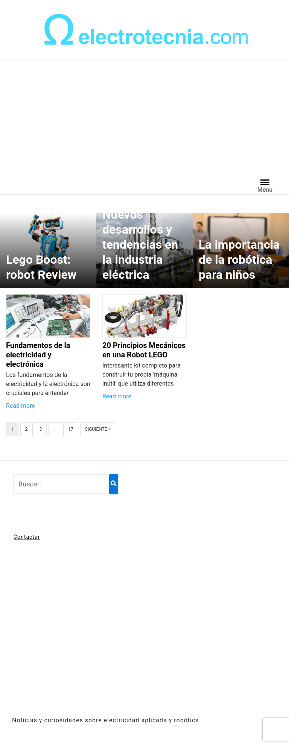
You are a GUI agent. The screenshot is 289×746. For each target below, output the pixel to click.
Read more (20, 405)
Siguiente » (97, 429)
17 (70, 429)
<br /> (144, 633)
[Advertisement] (144, 117)
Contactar (27, 537)
